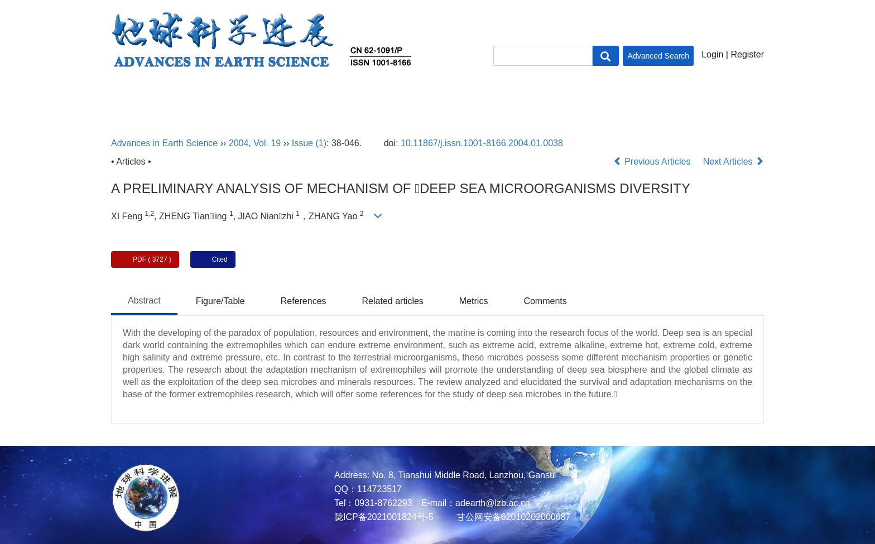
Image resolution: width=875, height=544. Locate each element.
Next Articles (733, 161)
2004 (239, 143)
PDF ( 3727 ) (152, 259)
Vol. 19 (267, 143)
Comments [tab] (544, 301)
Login (712, 54)
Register (747, 54)
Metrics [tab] (473, 301)
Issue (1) (309, 143)
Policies (533, 99)
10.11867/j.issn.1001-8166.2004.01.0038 (482, 143)
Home (127, 99)
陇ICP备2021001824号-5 (384, 517)
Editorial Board (285, 99)
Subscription (612, 99)
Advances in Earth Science (164, 143)
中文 (746, 99)
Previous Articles (653, 161)
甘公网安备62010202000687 (512, 517)
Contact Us (689, 99)
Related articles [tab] (393, 301)
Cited (220, 259)
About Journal (195, 99)
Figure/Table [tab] (220, 301)
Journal (369, 99)
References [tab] (303, 301)
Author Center (450, 99)
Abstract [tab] (144, 300)
